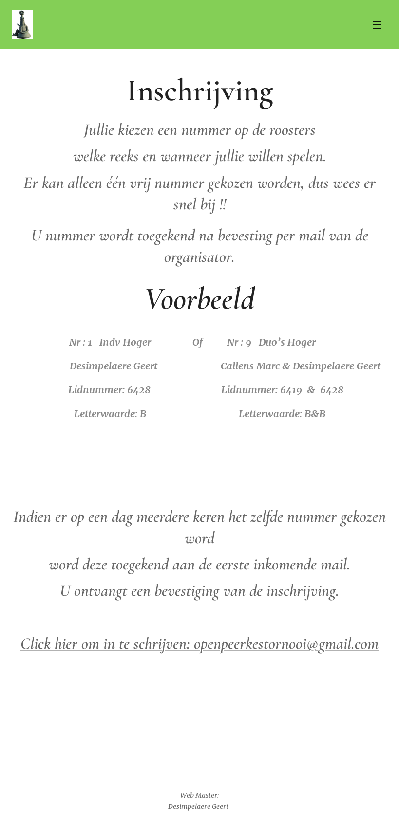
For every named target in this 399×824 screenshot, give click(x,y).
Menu (377, 24)
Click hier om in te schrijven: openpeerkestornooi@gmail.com (199, 644)
